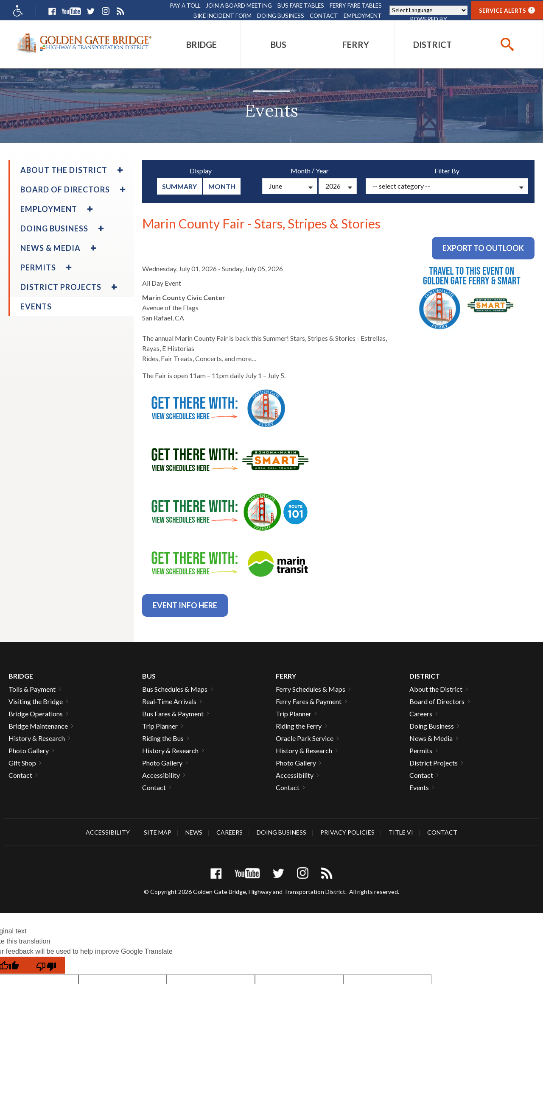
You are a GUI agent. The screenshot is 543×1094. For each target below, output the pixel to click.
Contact (324, 15)
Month (221, 186)
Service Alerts (507, 10)
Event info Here (185, 605)
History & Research (36, 738)
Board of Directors (437, 701)
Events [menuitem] (36, 306)
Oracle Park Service (304, 738)
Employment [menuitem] (48, 209)
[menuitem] (201, 44)
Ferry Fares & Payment (308, 701)
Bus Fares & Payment (173, 714)
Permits (420, 750)
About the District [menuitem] (63, 170)
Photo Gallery (28, 750)
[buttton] (507, 44)
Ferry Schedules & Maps (310, 689)
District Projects (433, 763)
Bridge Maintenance (38, 726)
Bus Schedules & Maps (174, 689)
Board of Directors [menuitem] (65, 189)
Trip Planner (160, 726)
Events (419, 787)
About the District (435, 689)
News (193, 832)
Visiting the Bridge (35, 701)
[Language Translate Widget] (428, 10)
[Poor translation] (46, 965)
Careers (420, 714)
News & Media (431, 738)
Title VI (401, 832)
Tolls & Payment (32, 689)
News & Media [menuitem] (50, 248)
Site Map (157, 832)
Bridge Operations (35, 714)
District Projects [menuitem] (60, 287)
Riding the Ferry (299, 726)
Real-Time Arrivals (169, 701)
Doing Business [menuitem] (54, 228)
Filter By (446, 171)
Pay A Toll (185, 5)
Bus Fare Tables (300, 5)
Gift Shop (22, 763)
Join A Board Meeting (239, 5)
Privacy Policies (347, 832)
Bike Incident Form (222, 15)
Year (322, 171)
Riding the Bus (163, 738)
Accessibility (161, 775)
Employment (363, 15)
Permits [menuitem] (38, 267)
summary (179, 186)
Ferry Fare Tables (356, 5)
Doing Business (280, 15)
